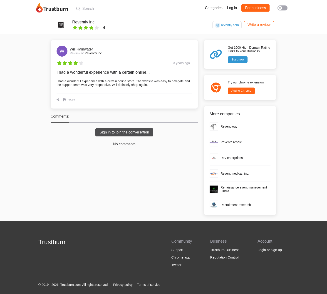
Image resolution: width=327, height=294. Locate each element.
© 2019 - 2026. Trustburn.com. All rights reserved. (73, 284)
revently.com (227, 25)
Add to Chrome (241, 90)
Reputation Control (224, 257)
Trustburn (51, 242)
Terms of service (148, 284)
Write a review (259, 25)
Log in (232, 8)
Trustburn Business (225, 250)
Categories (213, 8)
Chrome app (180, 257)
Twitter (176, 265)
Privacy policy (123, 284)
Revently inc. (84, 22)
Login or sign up (270, 250)
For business (255, 8)
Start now (237, 59)
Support (177, 250)
